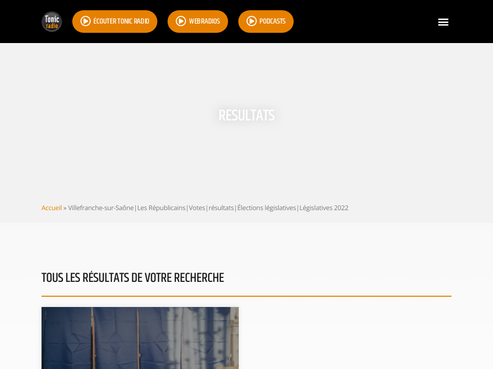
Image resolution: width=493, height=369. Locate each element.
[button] (443, 21)
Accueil (52, 207)
